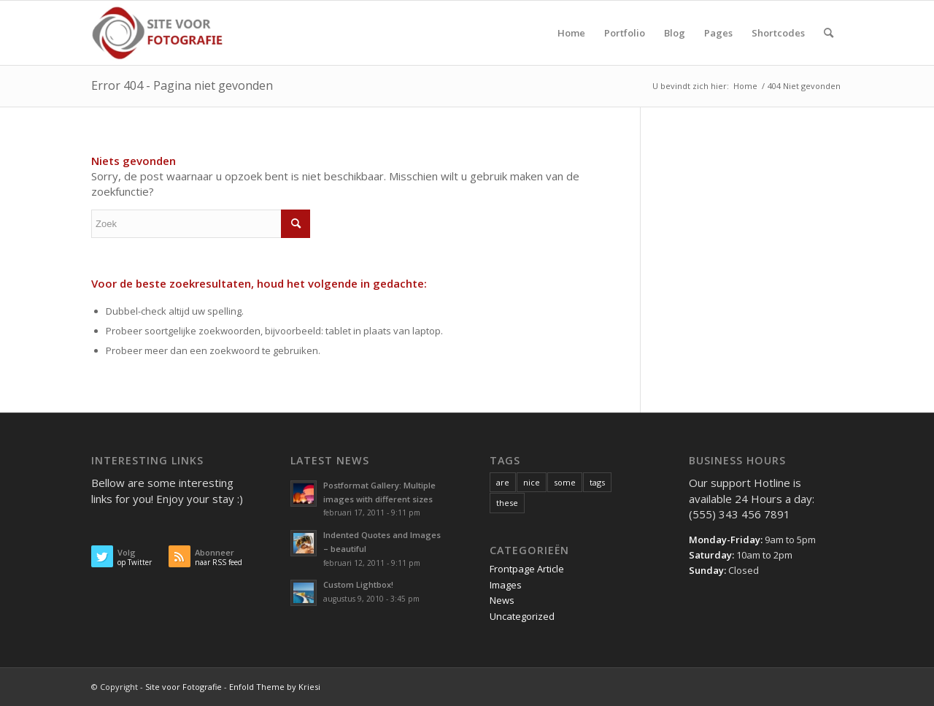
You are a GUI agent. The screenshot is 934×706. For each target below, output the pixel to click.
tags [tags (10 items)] (597, 482)
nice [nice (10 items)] (531, 482)
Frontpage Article (527, 568)
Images (506, 584)
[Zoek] (828, 33)
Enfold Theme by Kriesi (274, 686)
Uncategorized (522, 616)
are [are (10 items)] (502, 482)
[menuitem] (571, 33)
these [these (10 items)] (507, 502)
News (502, 600)
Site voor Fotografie (183, 686)
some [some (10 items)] (565, 482)
